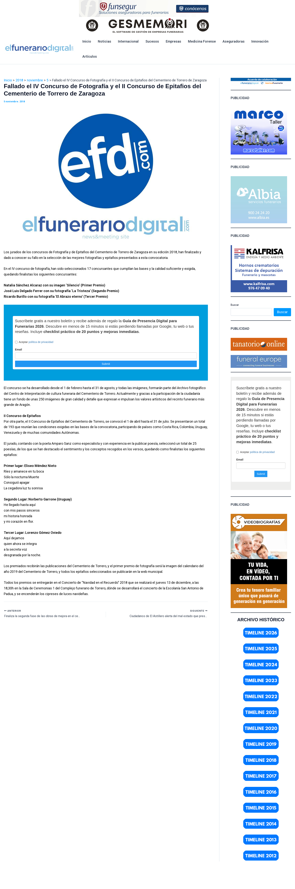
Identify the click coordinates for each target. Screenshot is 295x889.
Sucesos (152, 41)
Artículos (89, 56)
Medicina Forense (202, 41)
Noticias (104, 41)
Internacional (128, 41)
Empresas (173, 41)
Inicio (86, 41)
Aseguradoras (234, 41)
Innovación (259, 41)
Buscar (235, 304)
